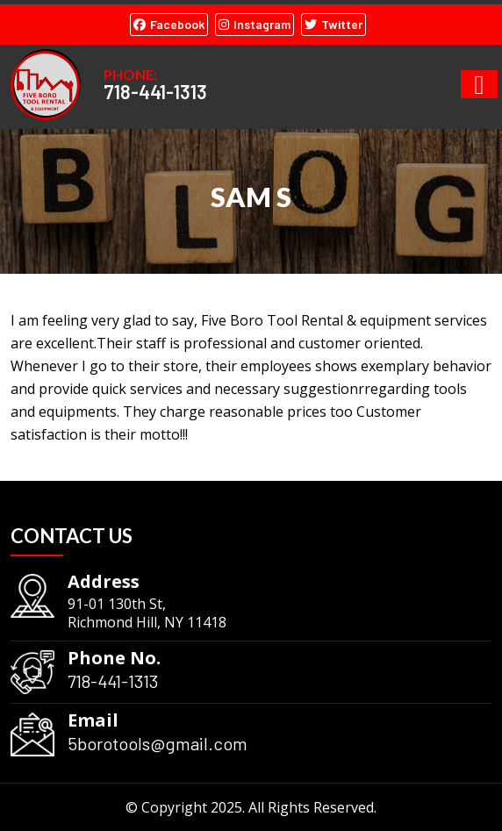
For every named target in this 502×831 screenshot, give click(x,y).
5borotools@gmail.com (157, 743)
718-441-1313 (155, 91)
